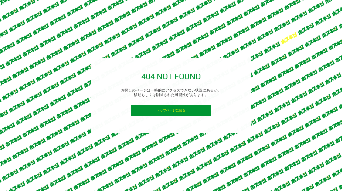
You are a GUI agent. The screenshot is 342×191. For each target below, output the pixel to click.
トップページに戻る (171, 110)
